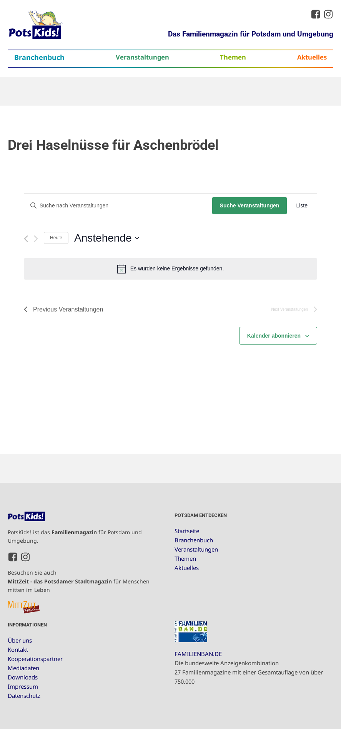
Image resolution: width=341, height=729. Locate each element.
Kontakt (18, 649)
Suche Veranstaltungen (249, 205)
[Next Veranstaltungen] (36, 238)
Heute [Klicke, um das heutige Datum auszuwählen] (56, 237)
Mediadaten (23, 668)
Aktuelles (312, 57)
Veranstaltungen (142, 57)
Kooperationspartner (35, 659)
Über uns (20, 640)
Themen (233, 57)
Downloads (23, 677)
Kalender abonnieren (274, 336)
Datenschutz (24, 695)
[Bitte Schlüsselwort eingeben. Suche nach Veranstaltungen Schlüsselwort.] (118, 206)
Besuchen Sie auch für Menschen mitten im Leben (79, 581)
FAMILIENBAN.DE (198, 654)
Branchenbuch (39, 57)
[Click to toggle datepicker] (106, 238)
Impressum (23, 686)
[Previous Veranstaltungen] (26, 238)
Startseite (187, 531)
